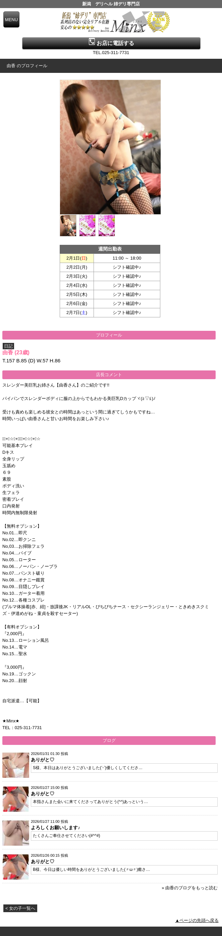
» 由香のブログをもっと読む (190, 887)
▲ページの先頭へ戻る (197, 920)
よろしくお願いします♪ (55, 827)
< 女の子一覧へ (20, 908)
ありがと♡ (42, 759)
